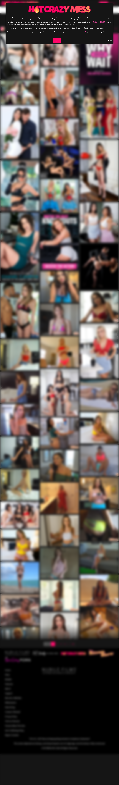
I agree (57, 40)
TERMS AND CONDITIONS (100, 22)
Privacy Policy (83, 32)
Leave (109, 40)
